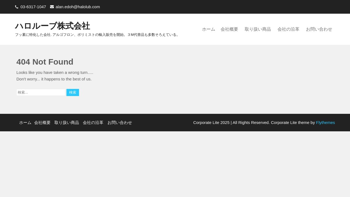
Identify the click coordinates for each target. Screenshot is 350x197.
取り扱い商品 (258, 29)
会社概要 (229, 29)
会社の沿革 (288, 29)
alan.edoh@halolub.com (78, 6)
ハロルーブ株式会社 (52, 26)
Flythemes (325, 122)
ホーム (208, 29)
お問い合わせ (319, 29)
